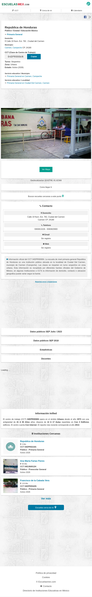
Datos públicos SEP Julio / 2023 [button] (46, 331)
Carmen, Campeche (13, 48)
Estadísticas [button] (46, 350)
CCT (15, 10)
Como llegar (46, 187)
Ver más (46, 498)
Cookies (46, 577)
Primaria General (13, 34)
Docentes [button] (46, 359)
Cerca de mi (46, 10)
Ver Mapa (46, 169)
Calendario (76, 10)
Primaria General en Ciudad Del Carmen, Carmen (27, 83)
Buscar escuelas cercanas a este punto (46, 196)
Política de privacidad (46, 573)
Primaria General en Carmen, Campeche (23, 76)
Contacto (46, 586)
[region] (46, 98)
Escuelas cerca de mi (45, 507)
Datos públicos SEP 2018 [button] (46, 340)
